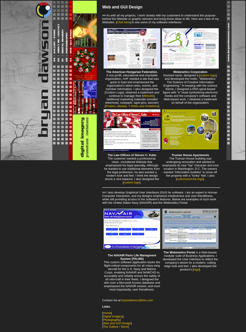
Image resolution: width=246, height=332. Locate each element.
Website (148, 96)
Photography (111, 320)
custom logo (208, 75)
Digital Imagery (113, 316)
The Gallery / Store (115, 326)
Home (107, 313)
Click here (123, 22)
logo (196, 269)
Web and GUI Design (117, 323)
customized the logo (190, 179)
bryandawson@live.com (137, 300)
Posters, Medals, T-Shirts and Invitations (132, 106)
